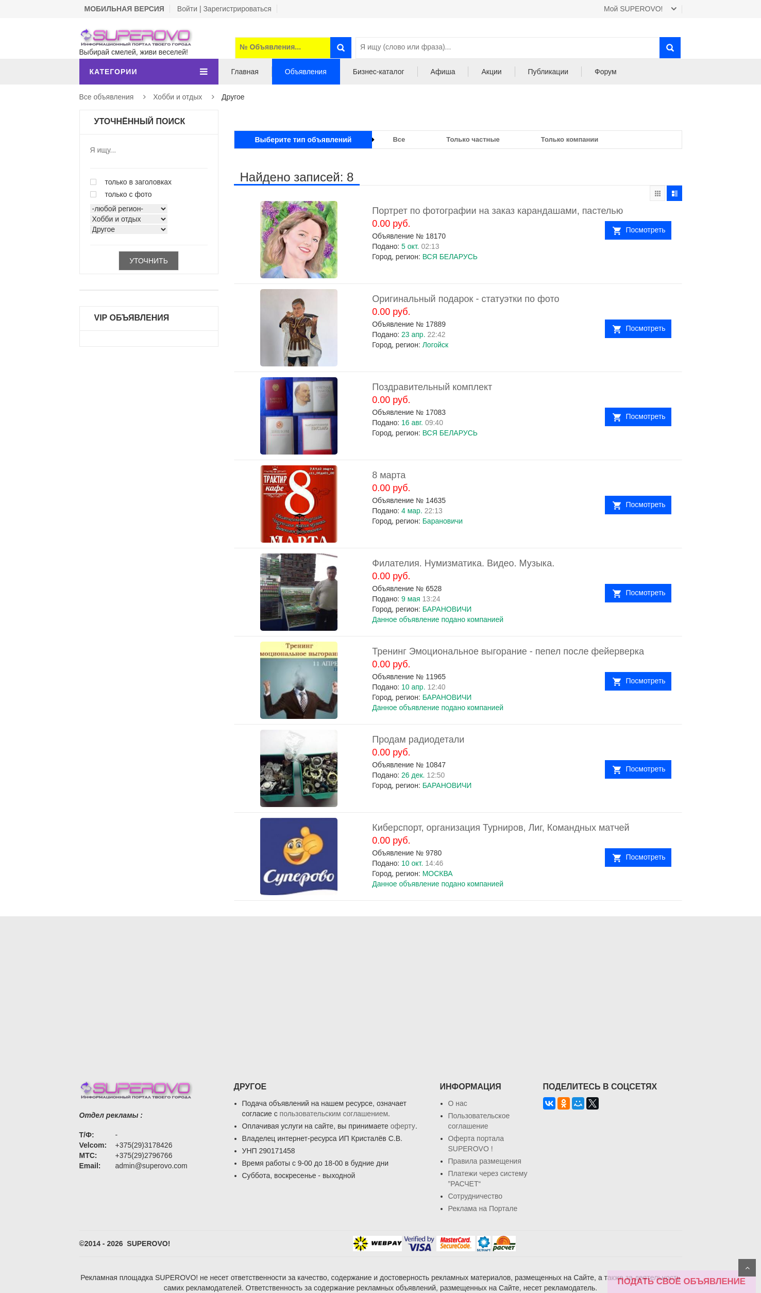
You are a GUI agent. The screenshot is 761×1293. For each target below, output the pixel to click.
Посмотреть (645, 230)
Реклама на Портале (483, 1208)
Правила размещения (484, 1161)
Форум (606, 72)
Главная (245, 72)
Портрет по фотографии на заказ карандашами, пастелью (497, 211)
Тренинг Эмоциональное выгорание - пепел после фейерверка (508, 651)
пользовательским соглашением (334, 1114)
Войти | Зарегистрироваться (224, 9)
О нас (457, 1103)
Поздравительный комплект (432, 387)
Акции (491, 72)
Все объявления (106, 97)
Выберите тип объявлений (303, 140)
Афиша (443, 72)
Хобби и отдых (177, 97)
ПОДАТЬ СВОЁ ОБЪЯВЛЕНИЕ (682, 1281)
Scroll (747, 1268)
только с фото (121, 194)
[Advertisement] (380, 988)
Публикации (548, 72)
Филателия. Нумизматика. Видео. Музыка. (463, 563)
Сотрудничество (475, 1196)
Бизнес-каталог (378, 72)
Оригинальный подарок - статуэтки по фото (465, 299)
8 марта (388, 475)
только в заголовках (131, 182)
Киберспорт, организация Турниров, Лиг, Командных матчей (500, 827)
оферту (403, 1126)
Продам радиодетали (418, 739)
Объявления (306, 72)
